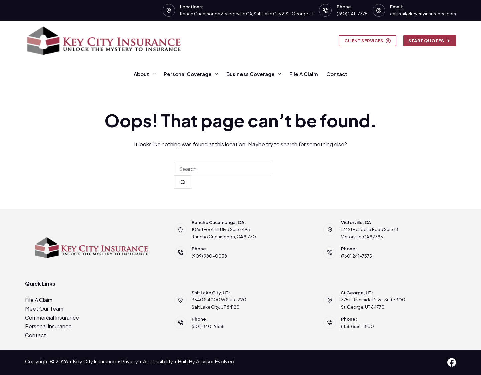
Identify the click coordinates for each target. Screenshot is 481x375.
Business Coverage (255, 74)
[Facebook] (451, 362)
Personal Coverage (192, 74)
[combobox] (222, 168)
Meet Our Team (44, 308)
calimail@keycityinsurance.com (423, 13)
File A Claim (303, 74)
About (146, 74)
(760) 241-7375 (352, 13)
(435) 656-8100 (357, 326)
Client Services (367, 40)
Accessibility (158, 361)
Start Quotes (429, 40)
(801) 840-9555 (208, 326)
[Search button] (183, 182)
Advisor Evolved (215, 361)
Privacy (129, 361)
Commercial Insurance (52, 317)
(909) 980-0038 (209, 256)
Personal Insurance (48, 326)
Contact (336, 74)
